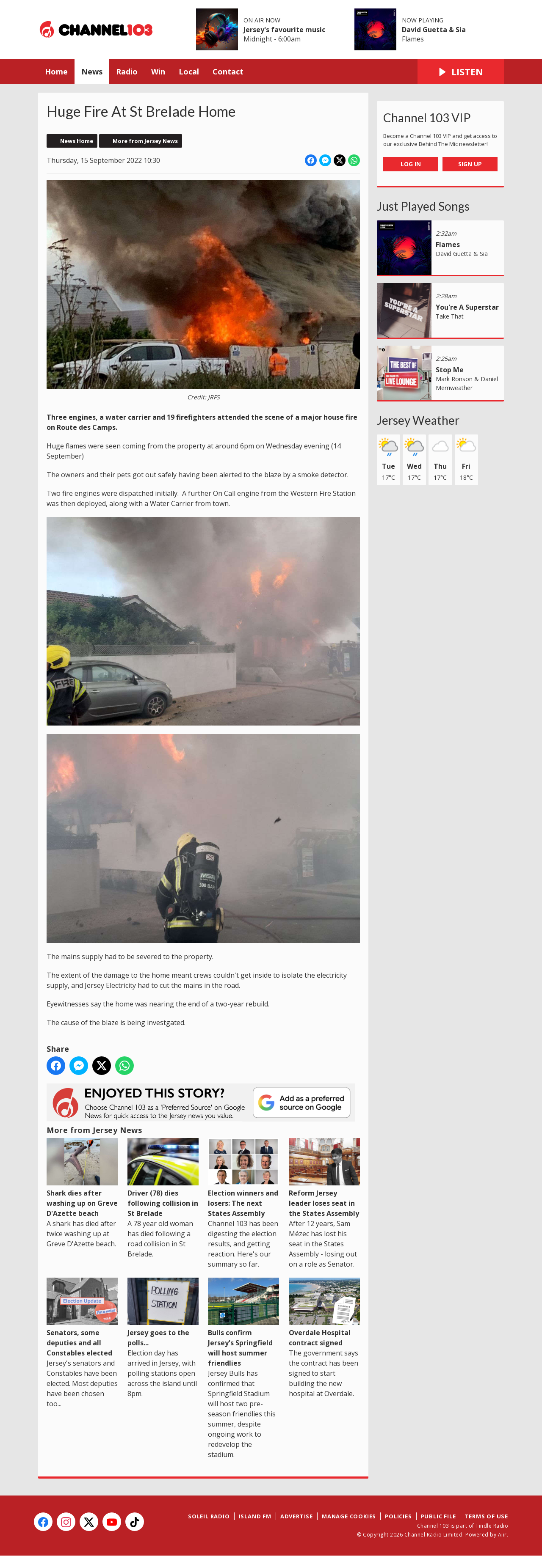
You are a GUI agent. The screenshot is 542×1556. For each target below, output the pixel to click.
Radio (127, 71)
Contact (228, 71)
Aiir (502, 1534)
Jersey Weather (418, 420)
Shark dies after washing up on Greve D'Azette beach (82, 1178)
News (91, 71)
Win (158, 71)
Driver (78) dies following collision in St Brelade (163, 1178)
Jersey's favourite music (284, 29)
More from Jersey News (145, 141)
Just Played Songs (423, 206)
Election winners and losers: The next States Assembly (243, 1178)
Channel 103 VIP (427, 117)
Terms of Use (486, 1516)
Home (56, 71)
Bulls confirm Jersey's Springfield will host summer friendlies (243, 1323)
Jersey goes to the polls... (163, 1312)
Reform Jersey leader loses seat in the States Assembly (324, 1178)
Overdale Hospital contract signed (324, 1312)
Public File (438, 1516)
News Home (76, 141)
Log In (411, 164)
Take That (450, 316)
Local (189, 71)
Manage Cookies (349, 1516)
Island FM (255, 1516)
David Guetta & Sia (434, 29)
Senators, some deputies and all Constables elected (82, 1318)
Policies (398, 1516)
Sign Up (470, 164)
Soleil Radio (209, 1516)
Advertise (296, 1516)
